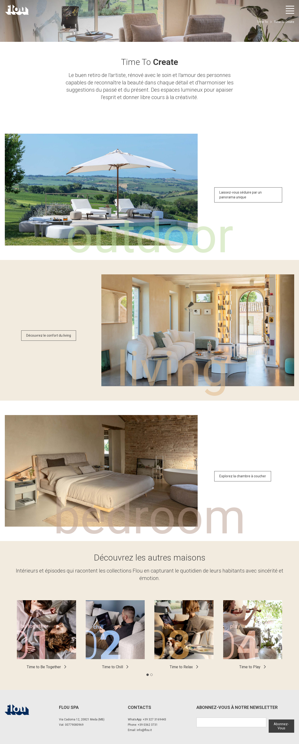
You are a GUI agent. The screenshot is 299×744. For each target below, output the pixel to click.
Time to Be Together (44, 667)
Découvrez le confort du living (48, 335)
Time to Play (249, 667)
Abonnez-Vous (281, 724)
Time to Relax (181, 667)
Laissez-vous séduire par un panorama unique (240, 194)
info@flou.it (144, 730)
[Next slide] (279, 637)
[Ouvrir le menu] (290, 10)
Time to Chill (112, 667)
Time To (262, 22)
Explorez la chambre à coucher (242, 476)
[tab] (147, 675)
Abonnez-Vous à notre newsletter (237, 707)
